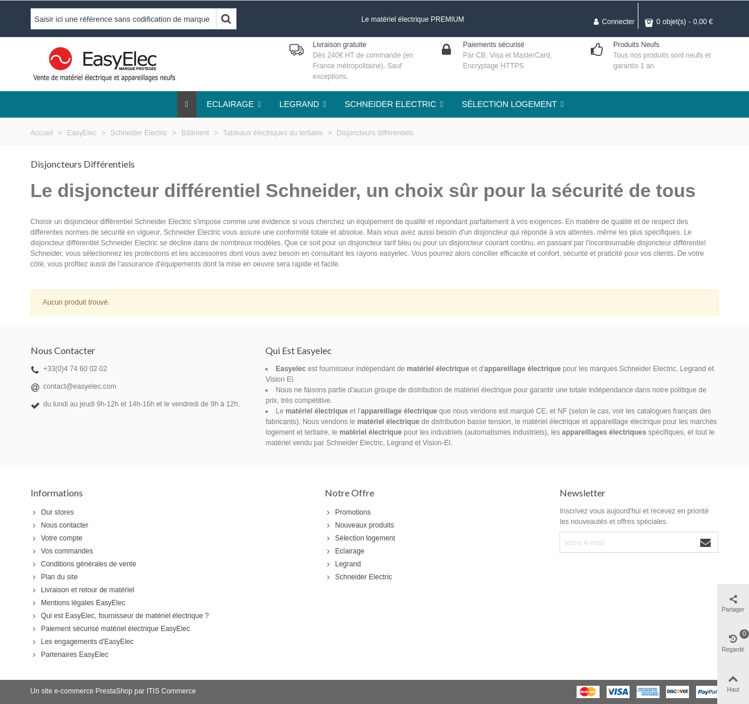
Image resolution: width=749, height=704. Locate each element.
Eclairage (345, 551)
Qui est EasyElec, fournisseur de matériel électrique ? (120, 615)
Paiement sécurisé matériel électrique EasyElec (110, 628)
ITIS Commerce (171, 691)
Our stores (52, 512)
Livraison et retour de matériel (83, 590)
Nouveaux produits (359, 525)
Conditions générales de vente (84, 564)
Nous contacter (60, 525)
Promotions (348, 512)
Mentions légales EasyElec (78, 603)
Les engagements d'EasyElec (82, 641)
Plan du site (54, 577)
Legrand (343, 564)
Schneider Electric (358, 577)
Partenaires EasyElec (70, 654)
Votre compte (57, 538)
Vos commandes (62, 551)
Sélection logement (360, 538)
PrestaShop (113, 691)
